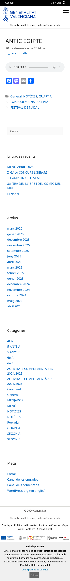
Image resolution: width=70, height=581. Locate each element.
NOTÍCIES (30, 96)
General (16, 96)
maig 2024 (14, 301)
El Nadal (13, 194)
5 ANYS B (13, 352)
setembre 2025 (18, 251)
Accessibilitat (44, 529)
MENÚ (11, 406)
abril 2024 (14, 306)
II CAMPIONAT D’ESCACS (24, 178)
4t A (10, 341)
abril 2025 (14, 262)
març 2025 (14, 267)
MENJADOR (15, 400)
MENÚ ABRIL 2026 (20, 167)
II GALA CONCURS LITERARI (27, 172)
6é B (10, 363)
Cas (59, 2)
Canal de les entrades (22, 479)
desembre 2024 (18, 284)
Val (52, 2)
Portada (13, 422)
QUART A (45, 96)
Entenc (34, 575)
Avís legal (7, 525)
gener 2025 (15, 278)
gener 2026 (15, 234)
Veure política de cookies (35, 569)
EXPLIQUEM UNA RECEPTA (29, 102)
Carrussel (14, 389)
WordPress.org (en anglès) (26, 490)
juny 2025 (14, 256)
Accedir (9, 2)
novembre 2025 (18, 245)
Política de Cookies (49, 525)
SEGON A (13, 433)
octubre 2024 (16, 295)
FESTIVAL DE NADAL (24, 107)
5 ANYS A (13, 346)
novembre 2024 (18, 289)
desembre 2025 (18, 239)
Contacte (30, 529)
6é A (10, 357)
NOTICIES (14, 411)
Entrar (11, 474)
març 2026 (14, 228)
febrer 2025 (15, 273)
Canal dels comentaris (23, 485)
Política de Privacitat (25, 525)
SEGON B (13, 439)
